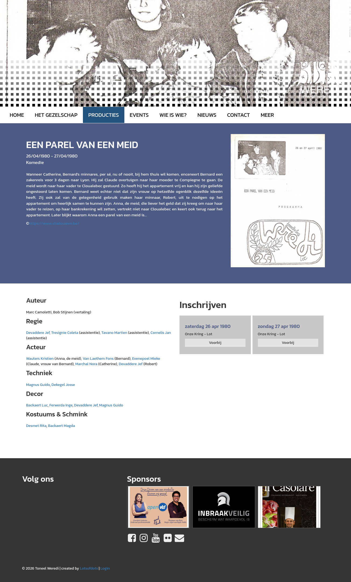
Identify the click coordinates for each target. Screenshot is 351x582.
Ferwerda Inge (60, 405)
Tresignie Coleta (64, 332)
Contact (238, 115)
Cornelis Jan (160, 332)
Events (139, 115)
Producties (103, 115)
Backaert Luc (37, 405)
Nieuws (206, 115)
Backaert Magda (61, 426)
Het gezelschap (56, 115)
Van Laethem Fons (98, 358)
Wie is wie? (173, 115)
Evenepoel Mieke (146, 358)
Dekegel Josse (63, 385)
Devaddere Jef (38, 332)
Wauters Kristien (40, 358)
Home (17, 115)
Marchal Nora (86, 364)
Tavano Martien (114, 332)
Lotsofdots (89, 568)
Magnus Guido (38, 385)
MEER (267, 115)
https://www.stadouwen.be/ (54, 223)
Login (105, 568)
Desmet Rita (36, 426)
